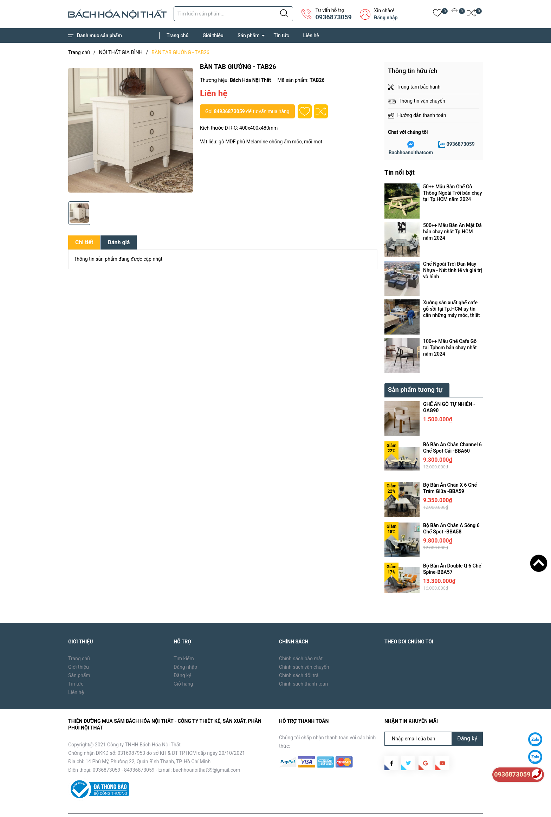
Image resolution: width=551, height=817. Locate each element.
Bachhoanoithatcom (411, 152)
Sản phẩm (249, 35)
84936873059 (229, 111)
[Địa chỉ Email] (433, 722)
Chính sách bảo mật (301, 642)
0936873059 (333, 17)
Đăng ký (182, 659)
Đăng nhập (385, 17)
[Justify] (284, 14)
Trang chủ (177, 35)
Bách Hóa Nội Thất (128, 806)
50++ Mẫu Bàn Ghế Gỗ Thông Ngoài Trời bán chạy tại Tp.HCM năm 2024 (452, 193)
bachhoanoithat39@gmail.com (206, 754)
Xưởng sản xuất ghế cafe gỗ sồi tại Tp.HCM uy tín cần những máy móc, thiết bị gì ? (451, 309)
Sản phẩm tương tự (415, 373)
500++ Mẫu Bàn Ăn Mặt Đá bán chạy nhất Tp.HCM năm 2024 (452, 231)
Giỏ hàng (183, 667)
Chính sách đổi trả (298, 659)
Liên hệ (311, 35)
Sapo (181, 806)
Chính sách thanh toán (303, 667)
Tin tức (281, 35)
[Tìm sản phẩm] (233, 14)
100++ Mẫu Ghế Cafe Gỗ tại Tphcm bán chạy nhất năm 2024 (450, 347)
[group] (130, 130)
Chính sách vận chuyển (304, 651)
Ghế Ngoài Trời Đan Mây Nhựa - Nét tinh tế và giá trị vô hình (452, 270)
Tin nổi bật (399, 172)
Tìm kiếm (184, 642)
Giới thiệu (212, 35)
